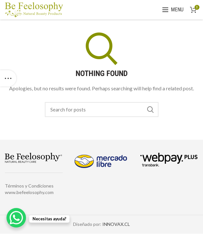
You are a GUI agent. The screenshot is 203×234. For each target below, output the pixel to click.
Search (150, 109)
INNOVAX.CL (116, 224)
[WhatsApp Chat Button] (16, 218)
